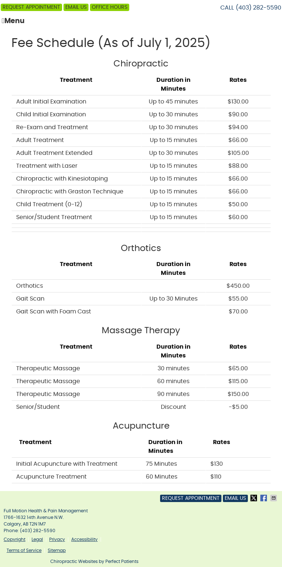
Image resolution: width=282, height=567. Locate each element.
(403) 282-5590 (258, 8)
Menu (13, 21)
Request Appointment (31, 7)
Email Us (76, 7)
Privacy (57, 539)
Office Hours (109, 7)
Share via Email (274, 498)
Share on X (254, 498)
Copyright (14, 539)
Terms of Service (24, 550)
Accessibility (84, 539)
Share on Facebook (264, 498)
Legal (37, 539)
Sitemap (57, 550)
